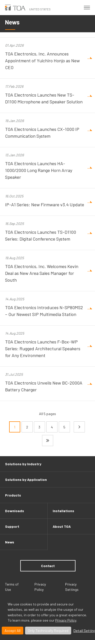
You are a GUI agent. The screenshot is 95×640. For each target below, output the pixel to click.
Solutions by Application (26, 479)
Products (13, 495)
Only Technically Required (48, 630)
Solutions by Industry (23, 464)
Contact (48, 566)
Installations (63, 511)
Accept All (13, 630)
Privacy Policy (65, 620)
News (9, 542)
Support (12, 526)
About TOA (62, 526)
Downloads (14, 511)
